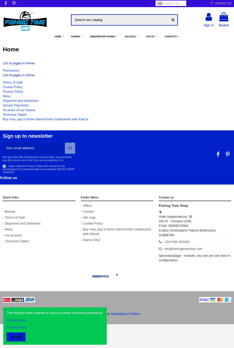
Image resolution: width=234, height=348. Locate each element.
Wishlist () (220, 3)
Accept (16, 337)
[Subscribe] (70, 148)
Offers (87, 206)
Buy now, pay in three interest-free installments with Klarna (45, 119)
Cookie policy (16, 320)
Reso (6, 96)
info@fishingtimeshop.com (183, 249)
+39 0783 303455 (177, 242)
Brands (10, 211)
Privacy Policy (13, 91)
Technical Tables (15, 114)
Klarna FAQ (91, 240)
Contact (88, 211)
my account (13, 235)
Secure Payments (16, 105)
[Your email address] (34, 148)
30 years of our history (19, 110)
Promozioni (11, 70)
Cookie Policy (13, 87)
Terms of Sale (13, 82)
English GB (170, 3)
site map (89, 217)
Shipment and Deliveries (20, 101)
